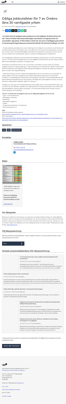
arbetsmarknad (16, 130)
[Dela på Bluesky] (19, 30)
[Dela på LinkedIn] (9, 30)
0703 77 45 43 (20, 147)
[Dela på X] (12, 30)
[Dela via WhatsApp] (22, 30)
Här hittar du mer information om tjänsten (13, 370)
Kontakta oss (20, 383)
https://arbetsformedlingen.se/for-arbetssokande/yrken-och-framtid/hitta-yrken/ (25, 114)
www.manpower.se (12, 225)
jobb (8, 130)
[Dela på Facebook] (6, 30)
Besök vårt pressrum (11, 346)
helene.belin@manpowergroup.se (23, 150)
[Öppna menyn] (13, 2)
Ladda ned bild (8, 204)
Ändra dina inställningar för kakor (11, 389)
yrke (4, 130)
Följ (13, 243)
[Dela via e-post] (25, 30)
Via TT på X (5, 386)
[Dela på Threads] (15, 30)
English (9, 396)
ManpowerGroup (20, 26)
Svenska (4, 396)
